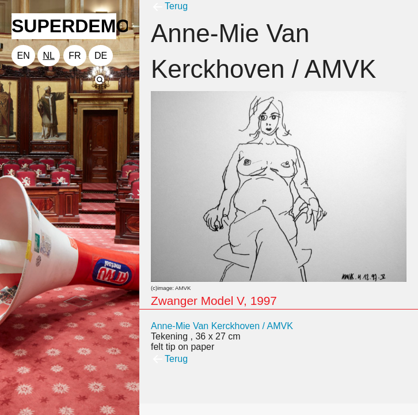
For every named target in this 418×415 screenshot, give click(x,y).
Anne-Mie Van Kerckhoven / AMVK (222, 326)
